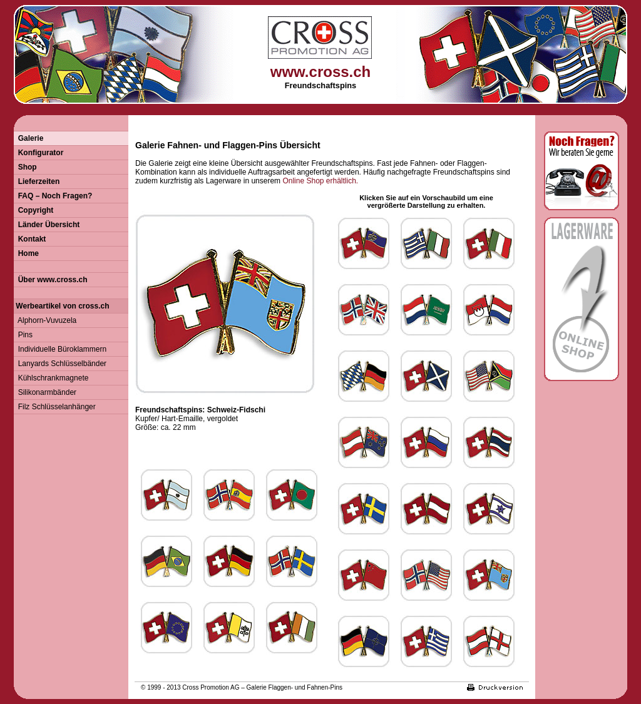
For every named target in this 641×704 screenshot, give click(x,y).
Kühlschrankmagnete (51, 378)
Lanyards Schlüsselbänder (60, 363)
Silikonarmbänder (45, 392)
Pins (23, 334)
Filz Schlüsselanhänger (55, 406)
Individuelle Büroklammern (60, 349)
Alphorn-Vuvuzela (45, 320)
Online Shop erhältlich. (320, 180)
